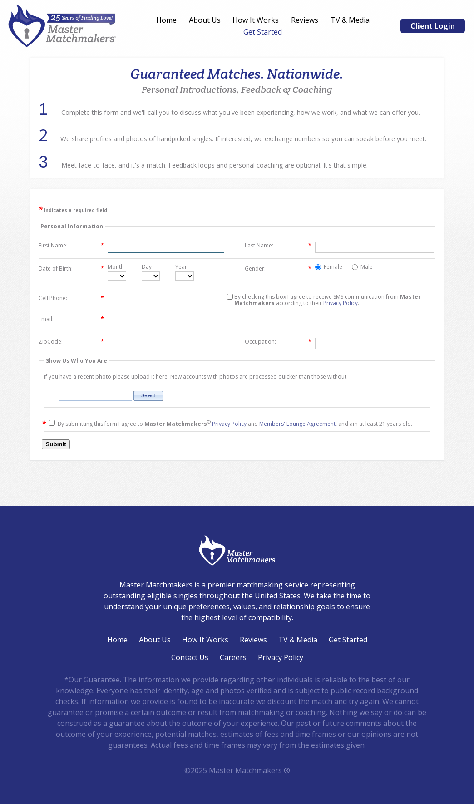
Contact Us (189, 657)
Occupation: (278, 342)
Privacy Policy (340, 303)
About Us (205, 20)
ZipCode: (71, 342)
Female (328, 267)
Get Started (262, 31)
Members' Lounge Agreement (297, 424)
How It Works (255, 20)
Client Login (432, 26)
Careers (233, 657)
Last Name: (278, 245)
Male (362, 267)
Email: (71, 319)
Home (166, 20)
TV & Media (350, 20)
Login (5, 798)
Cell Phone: (71, 298)
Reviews (304, 20)
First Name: (71, 245)
